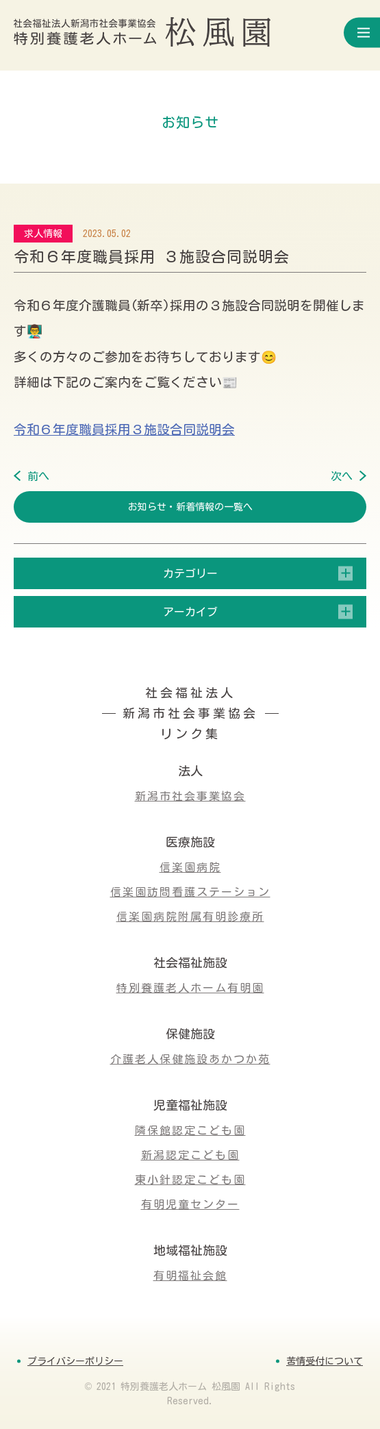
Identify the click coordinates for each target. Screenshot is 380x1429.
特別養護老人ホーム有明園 (190, 987)
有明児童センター (190, 1204)
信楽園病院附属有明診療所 (190, 916)
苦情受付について (324, 1361)
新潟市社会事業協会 (190, 796)
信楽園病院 (190, 867)
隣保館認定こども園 (190, 1130)
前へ (38, 476)
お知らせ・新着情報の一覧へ (190, 507)
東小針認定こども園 (190, 1179)
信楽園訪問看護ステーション (190, 891)
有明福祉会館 (190, 1275)
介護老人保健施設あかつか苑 (190, 1059)
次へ (342, 476)
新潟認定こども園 (190, 1155)
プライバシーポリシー (75, 1361)
